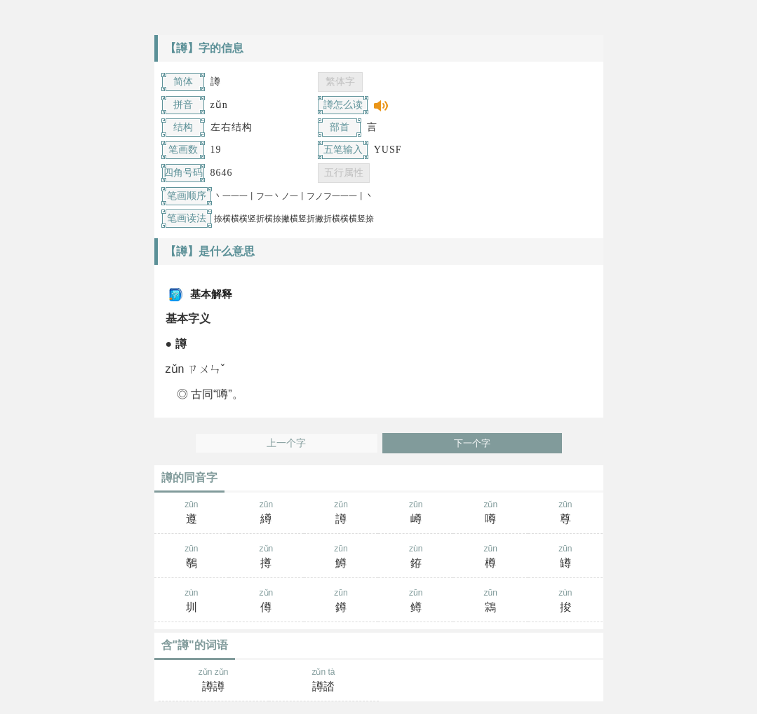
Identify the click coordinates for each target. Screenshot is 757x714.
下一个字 (472, 443)
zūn (191, 514)
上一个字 (286, 443)
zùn (415, 558)
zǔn (341, 514)
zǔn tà (324, 681)
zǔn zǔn (214, 681)
